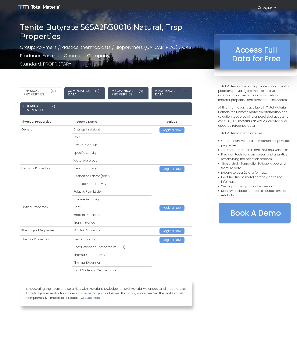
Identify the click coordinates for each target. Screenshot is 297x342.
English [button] (265, 8)
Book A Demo (255, 213)
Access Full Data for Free (256, 54)
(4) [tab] (39, 108)
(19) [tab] (39, 92)
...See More (92, 298)
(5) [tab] (171, 92)
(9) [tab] (83, 92)
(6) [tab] (127, 92)
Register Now (172, 130)
